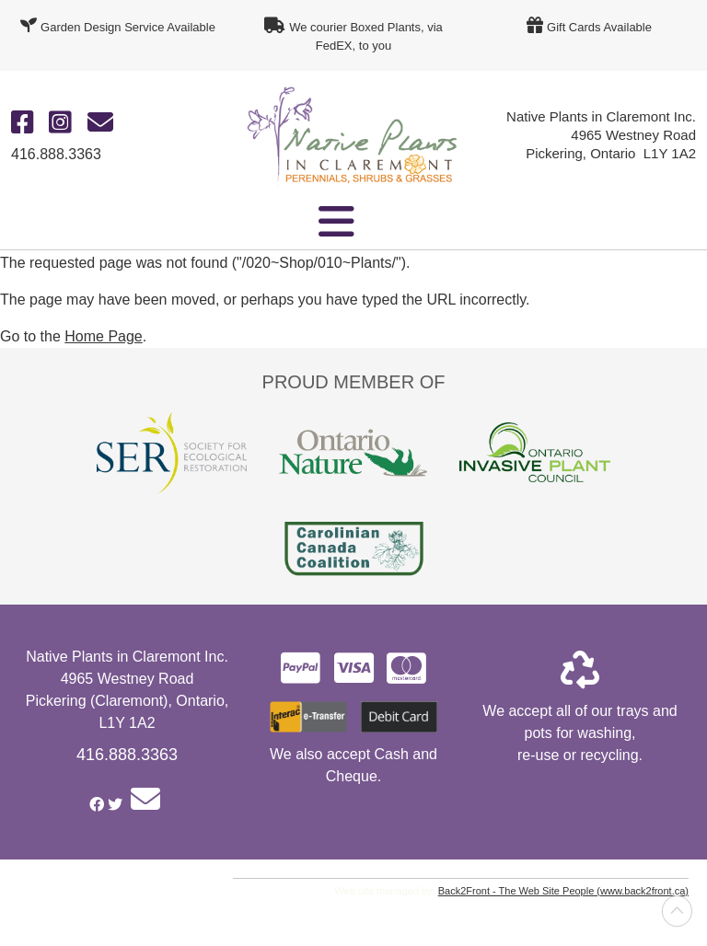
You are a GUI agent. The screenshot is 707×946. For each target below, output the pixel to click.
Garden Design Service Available (128, 27)
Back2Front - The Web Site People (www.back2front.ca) (563, 890)
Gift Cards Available (599, 27)
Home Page (103, 336)
